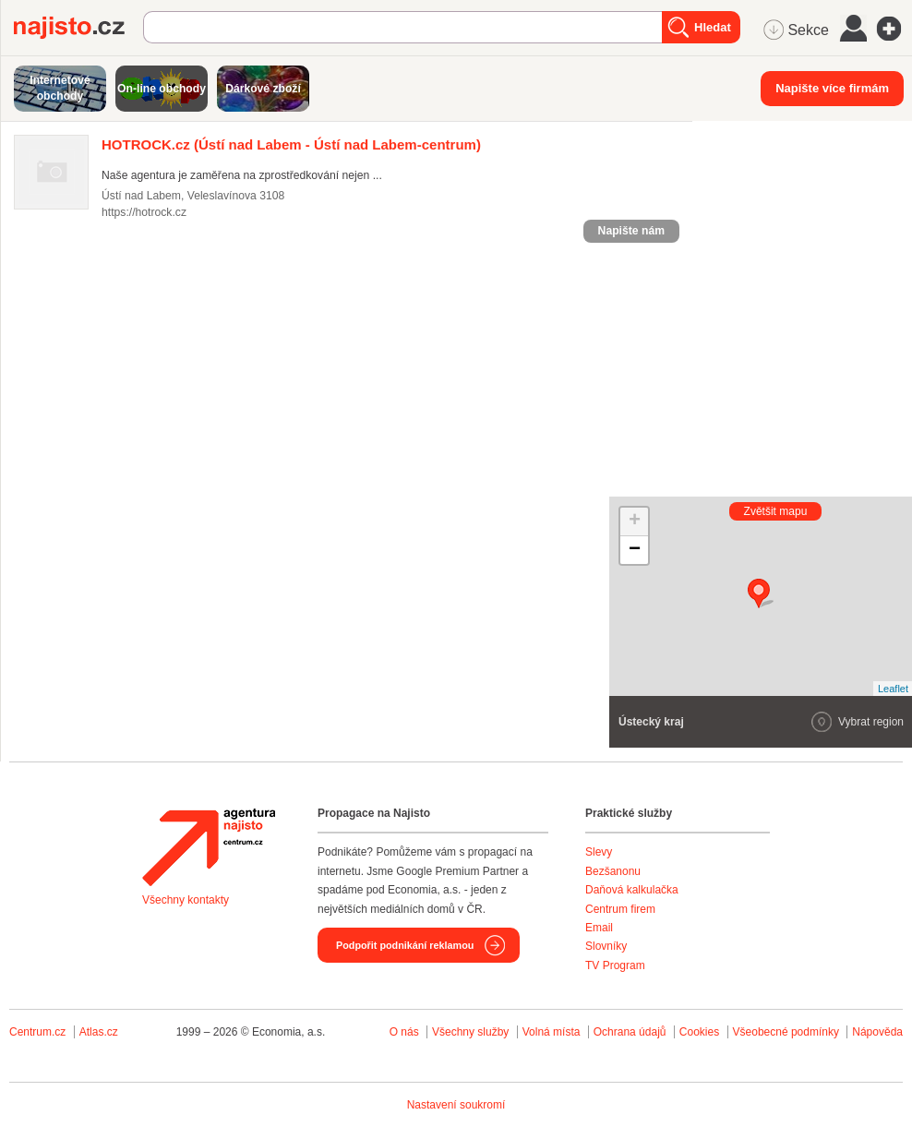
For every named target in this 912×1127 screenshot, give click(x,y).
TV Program (615, 965)
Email (599, 927)
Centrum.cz (37, 1031)
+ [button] (635, 521)
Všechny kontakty (185, 899)
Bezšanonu (613, 871)
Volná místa (551, 1031)
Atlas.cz (98, 1031)
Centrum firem (620, 909)
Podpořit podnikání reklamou (405, 945)
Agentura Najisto (208, 847)
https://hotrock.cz (144, 212)
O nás (404, 1031)
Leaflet (893, 688)
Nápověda (877, 1031)
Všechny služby (472, 1031)
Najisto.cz (78, 28)
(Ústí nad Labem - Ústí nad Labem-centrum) (291, 144)
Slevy (598, 851)
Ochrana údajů (630, 1031)
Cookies (699, 1031)
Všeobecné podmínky (786, 1031)
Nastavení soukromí (456, 1104)
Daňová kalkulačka (631, 889)
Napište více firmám (832, 88)
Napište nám (631, 230)
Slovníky (606, 946)
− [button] (635, 550)
